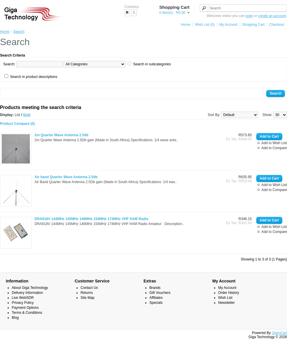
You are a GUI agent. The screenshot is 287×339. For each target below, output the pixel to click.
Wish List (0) (205, 25)
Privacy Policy (23, 303)
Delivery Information (27, 293)
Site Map (87, 298)
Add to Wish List (274, 143)
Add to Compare (274, 148)
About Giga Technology (30, 288)
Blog (15, 318)
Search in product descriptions (33, 77)
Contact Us (89, 288)
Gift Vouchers (159, 293)
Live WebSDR (23, 298)
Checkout (276, 25)
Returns (87, 293)
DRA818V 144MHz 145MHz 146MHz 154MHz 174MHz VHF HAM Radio (91, 219)
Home (185, 25)
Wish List (225, 298)
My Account (228, 25)
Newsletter (226, 303)
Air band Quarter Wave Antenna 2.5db (66, 177)
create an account (272, 16)
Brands (154, 288)
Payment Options (25, 308)
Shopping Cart (253, 25)
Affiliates (156, 298)
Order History (228, 293)
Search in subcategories (152, 64)
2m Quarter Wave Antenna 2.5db (61, 135)
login (249, 16)
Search (18, 32)
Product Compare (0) (17, 124)
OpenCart (279, 333)
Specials (156, 303)
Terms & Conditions (27, 313)
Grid (26, 115)
